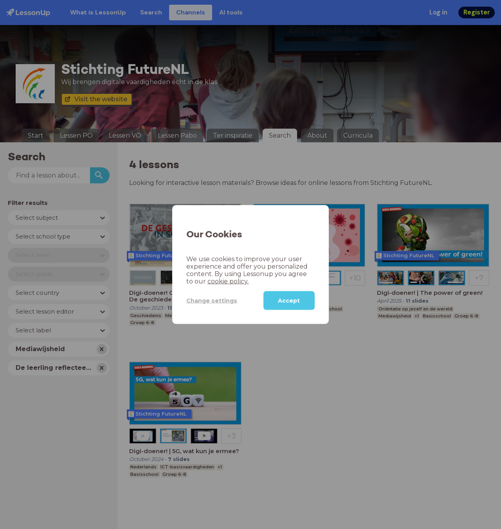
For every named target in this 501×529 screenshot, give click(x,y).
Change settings (211, 300)
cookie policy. (228, 281)
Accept (289, 300)
